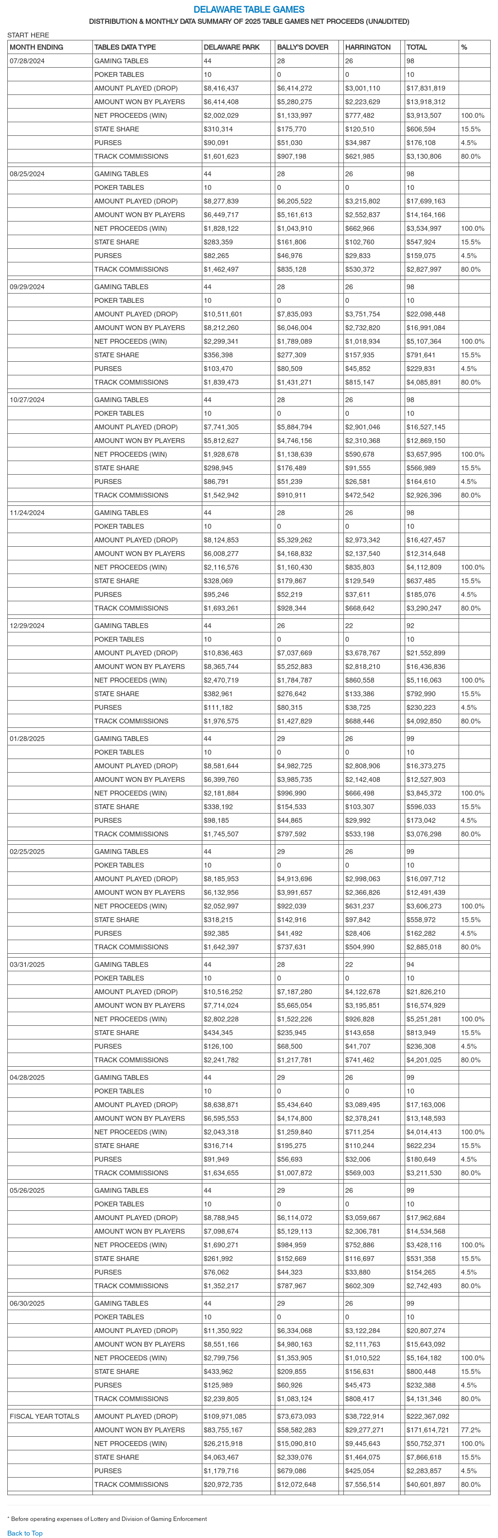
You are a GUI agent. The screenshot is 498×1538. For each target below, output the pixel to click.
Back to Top (25, 1533)
